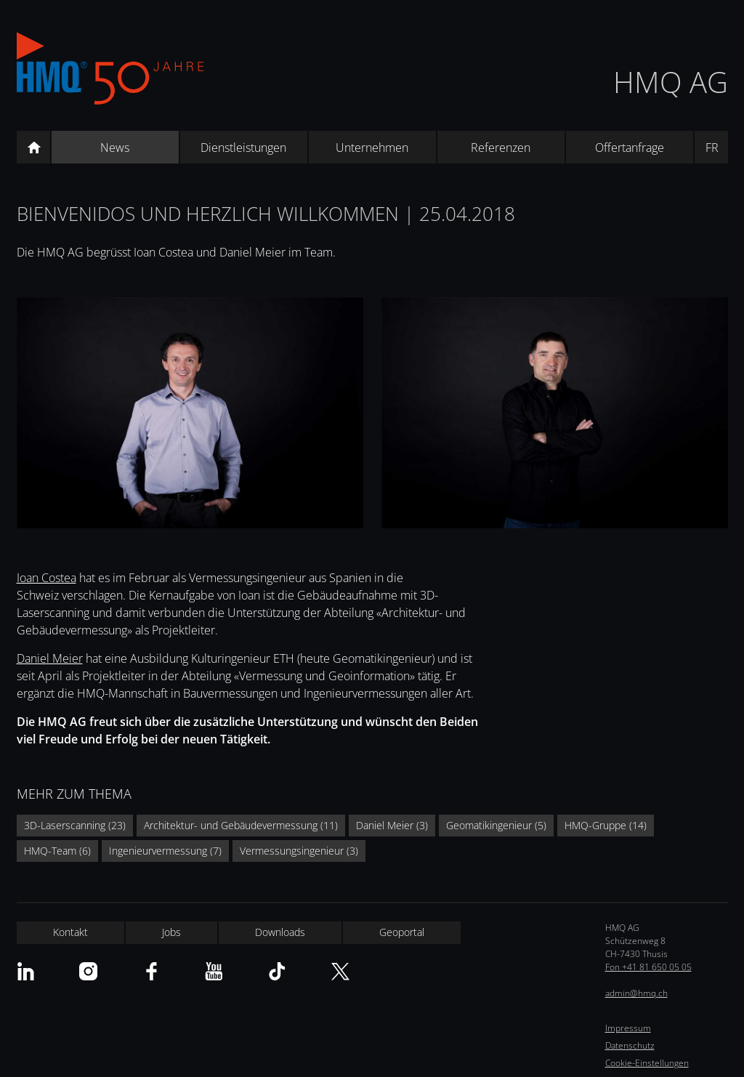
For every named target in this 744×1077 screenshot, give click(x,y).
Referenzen (500, 148)
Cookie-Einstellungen (647, 1063)
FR (712, 148)
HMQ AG (670, 82)
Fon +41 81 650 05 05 (648, 967)
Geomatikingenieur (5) (496, 825)
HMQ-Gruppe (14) (606, 825)
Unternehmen (372, 148)
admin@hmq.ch (636, 993)
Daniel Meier (50, 658)
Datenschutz (630, 1045)
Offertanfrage (629, 148)
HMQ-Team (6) (57, 851)
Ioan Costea (46, 578)
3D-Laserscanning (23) (75, 825)
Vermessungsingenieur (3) (299, 851)
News (114, 148)
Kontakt (70, 932)
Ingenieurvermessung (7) (165, 851)
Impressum (628, 1028)
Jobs (171, 932)
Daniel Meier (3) (392, 825)
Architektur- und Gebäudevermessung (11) (241, 825)
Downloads (280, 932)
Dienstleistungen (243, 148)
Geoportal (401, 932)
